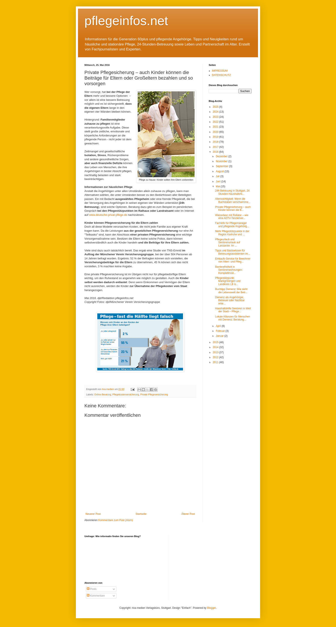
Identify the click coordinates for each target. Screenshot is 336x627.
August (220, 171)
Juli (218, 176)
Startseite (141, 513)
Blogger (211, 607)
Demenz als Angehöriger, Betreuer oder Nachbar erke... (229, 300)
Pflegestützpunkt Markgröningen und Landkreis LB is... (227, 281)
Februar (220, 330)
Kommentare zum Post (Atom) (115, 520)
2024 (216, 111)
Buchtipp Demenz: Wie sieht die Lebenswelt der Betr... (231, 291)
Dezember (222, 156)
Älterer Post (188, 513)
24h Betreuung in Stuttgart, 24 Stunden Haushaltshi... (232, 192)
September (222, 166)
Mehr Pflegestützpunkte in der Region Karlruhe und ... (232, 233)
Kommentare (96, 595)
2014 (216, 347)
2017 (216, 146)
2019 (216, 136)
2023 (216, 116)
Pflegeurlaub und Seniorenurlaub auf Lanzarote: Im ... (227, 242)
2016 (216, 151)
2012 (216, 357)
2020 (216, 131)
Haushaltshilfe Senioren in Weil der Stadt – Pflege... (233, 310)
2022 (216, 121)
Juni (218, 181)
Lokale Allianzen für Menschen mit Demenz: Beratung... (232, 318)
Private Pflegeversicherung (154, 394)
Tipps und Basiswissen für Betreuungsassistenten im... (232, 252)
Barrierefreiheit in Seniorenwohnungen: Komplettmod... (229, 270)
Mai (218, 186)
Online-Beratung (102, 394)
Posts (91, 589)
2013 (216, 352)
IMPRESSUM (220, 70)
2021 (216, 126)
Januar (220, 335)
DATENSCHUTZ (221, 75)
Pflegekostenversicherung (125, 394)
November (222, 161)
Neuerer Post (93, 513)
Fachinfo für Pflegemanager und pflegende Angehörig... (232, 225)
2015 (216, 342)
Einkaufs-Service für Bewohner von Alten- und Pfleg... (232, 260)
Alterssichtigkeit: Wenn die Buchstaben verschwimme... (232, 200)
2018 (216, 141)
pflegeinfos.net (126, 21)
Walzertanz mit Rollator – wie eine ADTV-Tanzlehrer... (231, 217)
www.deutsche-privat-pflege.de (107, 214)
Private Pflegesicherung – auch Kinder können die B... (233, 208)
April (219, 326)
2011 (216, 362)
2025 (216, 106)
